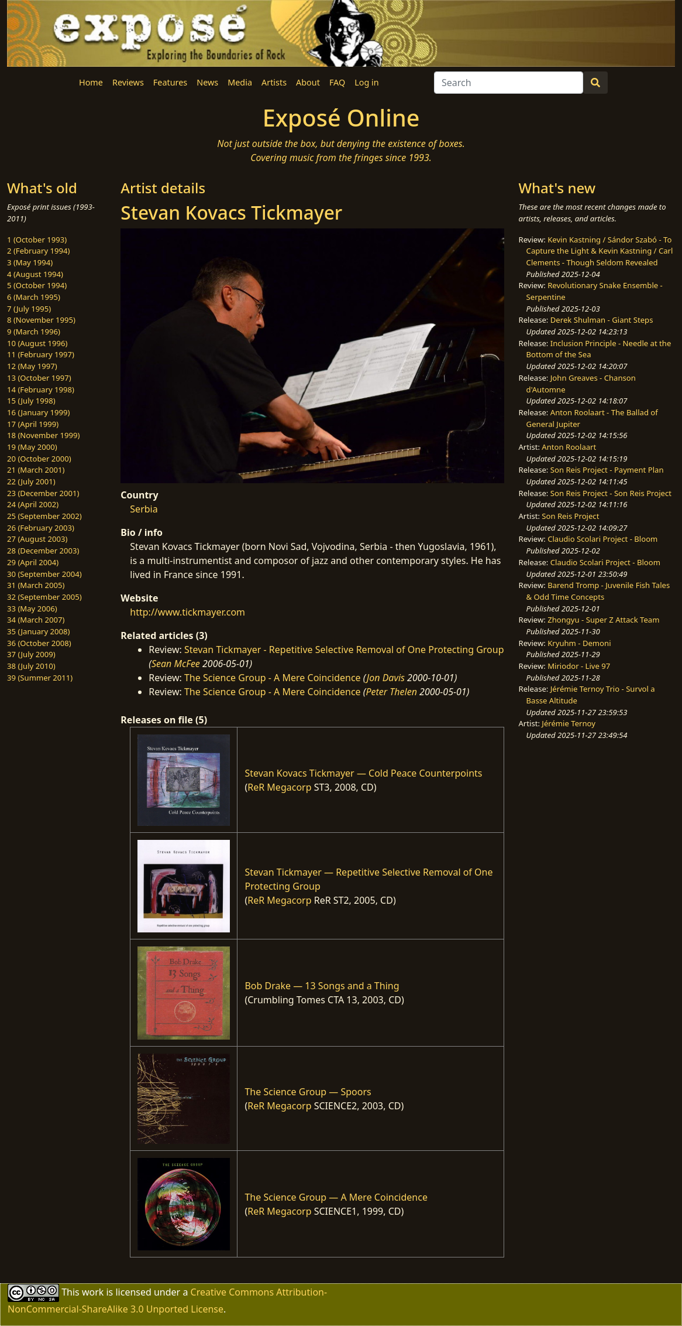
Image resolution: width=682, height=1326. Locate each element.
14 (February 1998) (40, 389)
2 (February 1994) (38, 250)
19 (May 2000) (32, 447)
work (93, 1292)
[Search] (508, 82)
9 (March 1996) (33, 331)
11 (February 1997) (40, 354)
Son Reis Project (570, 516)
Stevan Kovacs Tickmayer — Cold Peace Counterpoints (363, 773)
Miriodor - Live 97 (578, 666)
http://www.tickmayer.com (187, 612)
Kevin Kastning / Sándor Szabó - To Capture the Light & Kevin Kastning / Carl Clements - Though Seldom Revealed (599, 251)
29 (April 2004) (32, 562)
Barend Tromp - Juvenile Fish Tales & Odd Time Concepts (598, 591)
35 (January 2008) (38, 631)
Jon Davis (386, 677)
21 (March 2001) (35, 469)
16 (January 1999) (38, 412)
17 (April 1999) (32, 424)
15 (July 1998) (31, 400)
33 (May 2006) (32, 608)
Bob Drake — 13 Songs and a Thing (321, 985)
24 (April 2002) (32, 504)
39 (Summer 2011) (40, 677)
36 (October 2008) (39, 643)
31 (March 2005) (35, 585)
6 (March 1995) (33, 297)
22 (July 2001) (31, 481)
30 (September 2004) (44, 574)
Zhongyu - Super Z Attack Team (603, 619)
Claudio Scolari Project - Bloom (602, 539)
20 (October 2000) (39, 458)
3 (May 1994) (30, 262)
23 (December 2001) (43, 493)
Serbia (143, 509)
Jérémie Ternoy (568, 723)
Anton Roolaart (569, 447)
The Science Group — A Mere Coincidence (335, 1197)
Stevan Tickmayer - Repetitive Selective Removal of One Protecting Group (344, 649)
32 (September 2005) (44, 597)
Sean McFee (175, 663)
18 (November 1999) (43, 435)
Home (91, 82)
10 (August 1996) (37, 343)
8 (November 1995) (41, 320)
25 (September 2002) (44, 516)
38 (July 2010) (31, 666)
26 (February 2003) (40, 527)
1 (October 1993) (37, 239)
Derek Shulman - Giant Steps (601, 320)
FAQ (337, 82)
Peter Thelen (391, 691)
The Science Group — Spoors (307, 1091)
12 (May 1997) (32, 366)
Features (170, 82)
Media (240, 82)
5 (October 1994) (37, 285)
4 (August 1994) (35, 274)
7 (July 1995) (29, 308)
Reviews (128, 82)
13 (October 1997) (39, 377)
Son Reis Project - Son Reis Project (610, 493)
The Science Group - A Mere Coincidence (272, 677)
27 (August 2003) (37, 539)
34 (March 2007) (35, 619)
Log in (366, 82)
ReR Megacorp (279, 787)
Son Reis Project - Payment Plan (607, 469)
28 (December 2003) (43, 550)
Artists (274, 82)
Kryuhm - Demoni (579, 643)
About (308, 82)
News (207, 82)
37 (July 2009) (31, 654)
